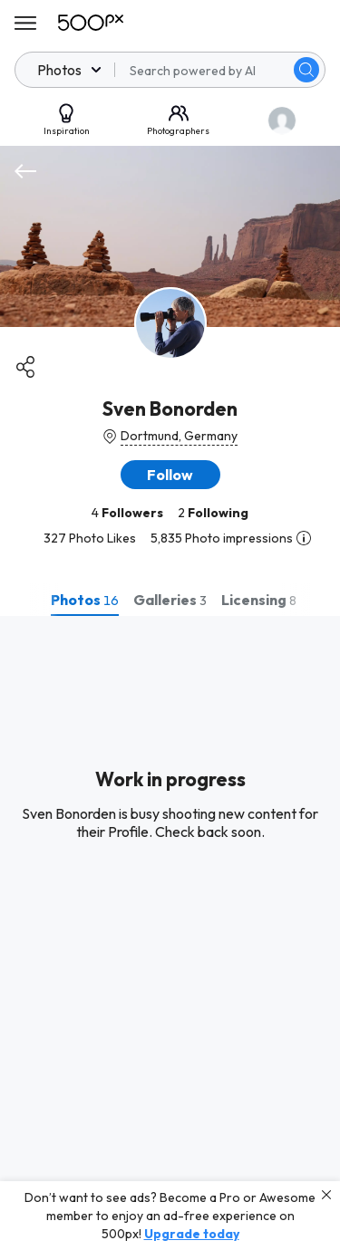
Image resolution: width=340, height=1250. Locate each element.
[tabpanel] (170, 933)
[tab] (85, 599)
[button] (170, 474)
